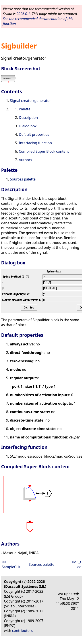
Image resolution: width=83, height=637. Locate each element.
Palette (24, 109)
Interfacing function (35, 142)
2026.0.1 (23, 13)
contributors (22, 630)
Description (28, 117)
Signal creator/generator (30, 100)
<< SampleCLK (11, 564)
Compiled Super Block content (44, 151)
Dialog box (28, 126)
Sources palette (23, 179)
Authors (25, 159)
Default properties (34, 134)
